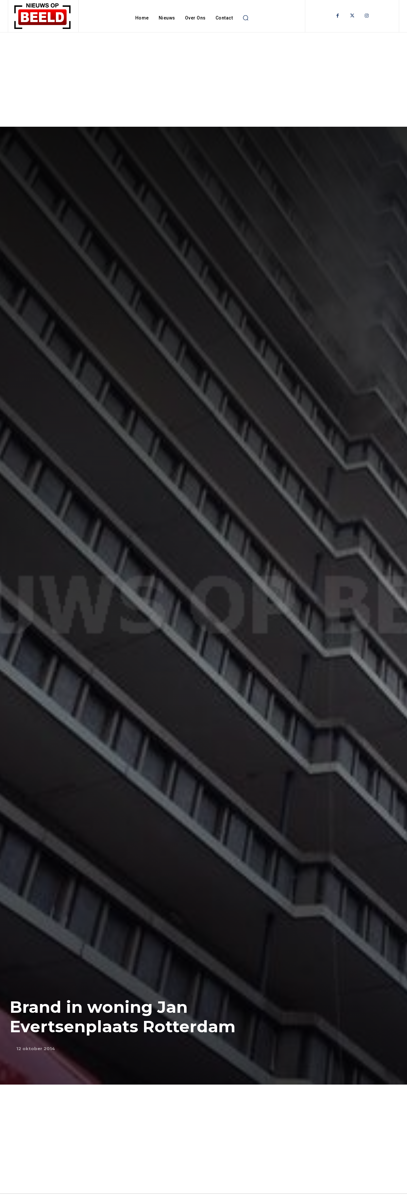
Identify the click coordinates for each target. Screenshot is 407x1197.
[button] (245, 18)
